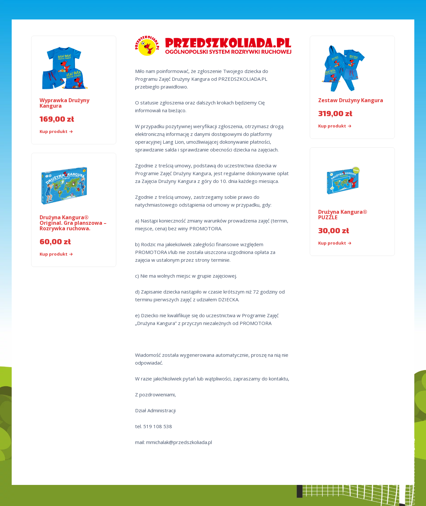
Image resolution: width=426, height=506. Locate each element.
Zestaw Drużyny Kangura (350, 100)
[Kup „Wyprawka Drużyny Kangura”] (67, 131)
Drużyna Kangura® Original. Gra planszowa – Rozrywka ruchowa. (73, 223)
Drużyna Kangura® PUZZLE (342, 214)
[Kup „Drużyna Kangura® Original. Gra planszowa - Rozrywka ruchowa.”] (67, 254)
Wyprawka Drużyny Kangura (64, 103)
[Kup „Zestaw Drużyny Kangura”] (346, 126)
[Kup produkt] (346, 243)
